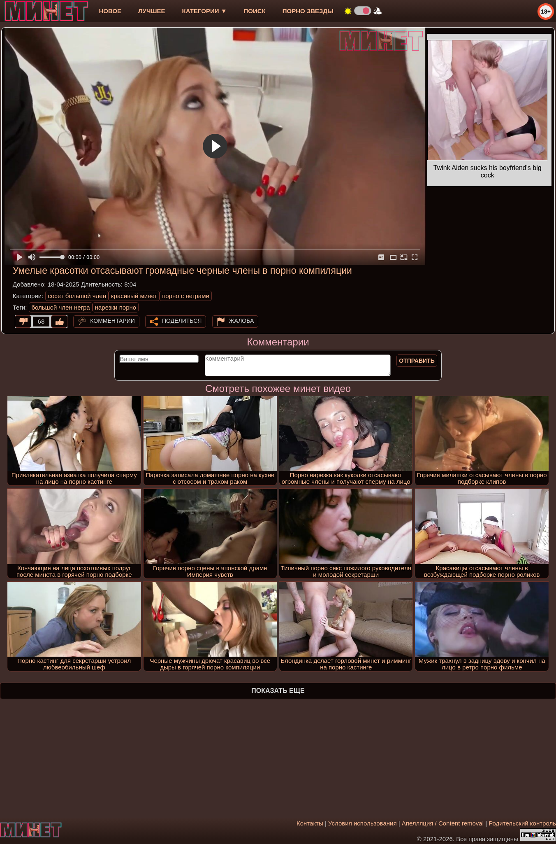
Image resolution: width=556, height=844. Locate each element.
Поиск (255, 10)
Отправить (417, 360)
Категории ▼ (204, 10)
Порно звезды (308, 10)
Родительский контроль (522, 823)
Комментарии (112, 320)
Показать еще (277, 690)
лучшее (151, 10)
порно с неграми (185, 295)
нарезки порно (115, 307)
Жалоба (241, 320)
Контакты (310, 823)
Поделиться (182, 320)
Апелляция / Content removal (443, 823)
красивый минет (134, 295)
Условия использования (362, 823)
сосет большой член (77, 295)
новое (110, 10)
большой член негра (60, 307)
